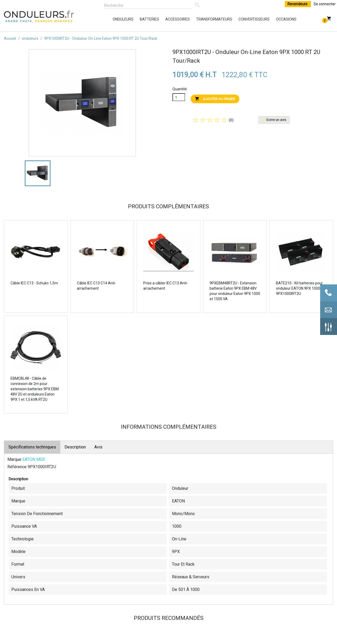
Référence (17, 466)
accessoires (166, 19)
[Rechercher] (148, 6)
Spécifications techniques (32, 447)
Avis (98, 447)
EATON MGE (33, 459)
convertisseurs (240, 19)
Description (75, 447)
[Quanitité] (178, 97)
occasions (277, 19)
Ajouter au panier (215, 98)
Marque (14, 459)
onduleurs (114, 19)
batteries (141, 19)
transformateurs (197, 19)
